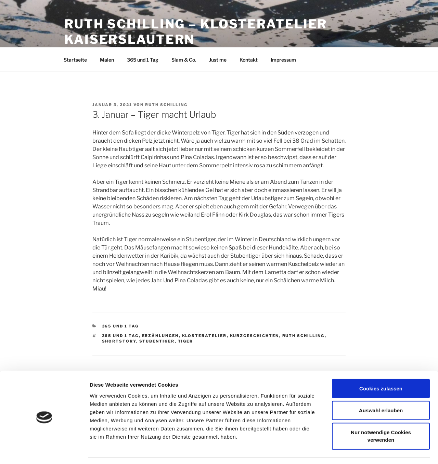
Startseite (75, 60)
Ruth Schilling (166, 104)
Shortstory (119, 341)
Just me (218, 60)
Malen (107, 60)
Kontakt (249, 60)
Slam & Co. (183, 60)
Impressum (283, 60)
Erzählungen (160, 335)
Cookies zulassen (380, 368)
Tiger (185, 341)
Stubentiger (157, 341)
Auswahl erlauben (381, 389)
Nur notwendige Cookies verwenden (381, 415)
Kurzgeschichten (254, 335)
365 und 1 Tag (142, 60)
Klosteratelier (204, 335)
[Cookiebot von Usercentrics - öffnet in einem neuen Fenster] (44, 451)
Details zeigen (364, 450)
